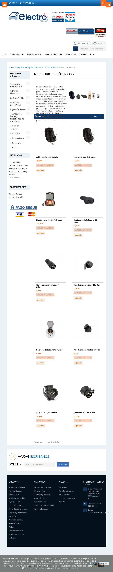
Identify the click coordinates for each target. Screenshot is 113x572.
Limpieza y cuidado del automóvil (16, 211)
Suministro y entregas (18, 267)
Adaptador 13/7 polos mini (46, 413)
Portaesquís (16, 153)
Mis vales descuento (66, 491)
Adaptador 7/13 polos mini (84, 413)
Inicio (11, 67)
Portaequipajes (18, 138)
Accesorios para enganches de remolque (19, 173)
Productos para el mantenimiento (18, 221)
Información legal (16, 314)
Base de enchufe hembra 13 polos (86, 285)
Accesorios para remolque (19, 181)
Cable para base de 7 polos (84, 157)
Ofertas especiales (15, 233)
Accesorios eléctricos (17, 164)
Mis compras (63, 487)
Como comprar (15, 261)
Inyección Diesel (18, 109)
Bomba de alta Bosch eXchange (17, 241)
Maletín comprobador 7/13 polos (49, 220)
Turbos (13, 228)
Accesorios (54, 67)
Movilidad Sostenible (15, 103)
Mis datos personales (67, 498)
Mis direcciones (64, 495)
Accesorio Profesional (16, 85)
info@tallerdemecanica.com (99, 512)
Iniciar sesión (28, 3)
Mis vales (62, 502)
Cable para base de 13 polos (47, 157)
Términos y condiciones (18, 264)
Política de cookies (17, 311)
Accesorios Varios (17, 203)
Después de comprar (17, 282)
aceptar (104, 563)
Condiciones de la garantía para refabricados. (16, 289)
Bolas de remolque (14, 127)
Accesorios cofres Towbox (17, 196)
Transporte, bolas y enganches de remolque (32, 67)
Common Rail (17, 98)
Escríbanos (39, 457)
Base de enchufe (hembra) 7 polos (49, 350)
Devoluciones (14, 276)
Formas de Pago (15, 279)
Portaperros (16, 143)
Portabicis (16, 133)
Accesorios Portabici (17, 188)
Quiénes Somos (15, 308)
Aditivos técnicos (14, 92)
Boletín (15, 464)
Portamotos (16, 148)
